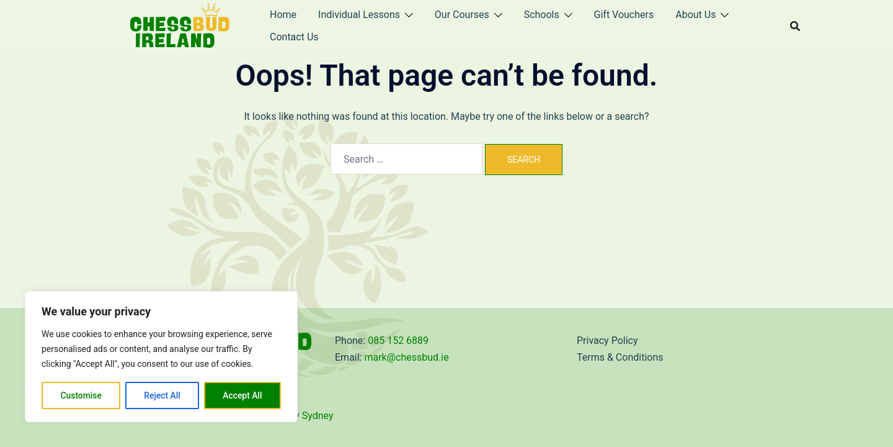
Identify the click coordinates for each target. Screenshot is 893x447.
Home (283, 14)
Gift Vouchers (624, 14)
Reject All (162, 395)
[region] (161, 357)
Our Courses (462, 14)
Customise (81, 395)
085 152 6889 (398, 340)
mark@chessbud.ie (406, 357)
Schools (541, 14)
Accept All (242, 395)
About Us (695, 14)
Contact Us (294, 37)
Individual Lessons (359, 14)
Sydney (318, 416)
